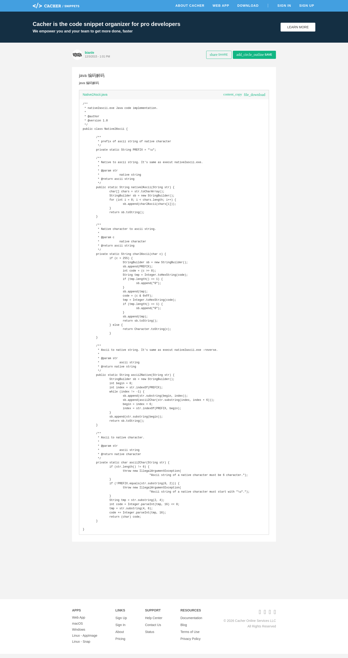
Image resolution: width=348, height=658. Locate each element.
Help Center (153, 621)
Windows (78, 634)
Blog (183, 628)
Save (254, 55)
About (119, 634)
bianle (89, 52)
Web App (220, 5)
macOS (77, 628)
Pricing (120, 640)
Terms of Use (189, 634)
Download (248, 5)
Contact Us (153, 628)
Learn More (298, 27)
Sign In (284, 5)
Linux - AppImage (84, 640)
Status (149, 634)
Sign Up (306, 5)
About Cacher (190, 5)
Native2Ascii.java (95, 94)
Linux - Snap (81, 646)
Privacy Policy (190, 640)
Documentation (191, 621)
